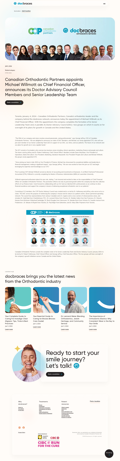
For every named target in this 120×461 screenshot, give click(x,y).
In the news (21, 410)
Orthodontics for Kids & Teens (45, 410)
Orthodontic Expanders (44, 407)
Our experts (21, 408)
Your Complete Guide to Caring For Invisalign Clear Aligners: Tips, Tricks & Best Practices (16, 320)
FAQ (63, 410)
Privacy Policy (21, 432)
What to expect (65, 407)
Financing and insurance (67, 413)
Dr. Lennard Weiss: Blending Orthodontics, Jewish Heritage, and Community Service (73, 320)
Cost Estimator (65, 414)
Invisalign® (41, 406)
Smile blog (64, 408)
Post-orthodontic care (67, 411)
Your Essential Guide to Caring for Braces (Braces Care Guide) (44, 318)
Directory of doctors (66, 417)
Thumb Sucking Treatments (45, 413)
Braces (40, 405)
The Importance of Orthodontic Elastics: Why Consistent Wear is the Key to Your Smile (101, 320)
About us (20, 407)
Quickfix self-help (66, 416)
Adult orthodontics (43, 412)
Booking (109, 454)
